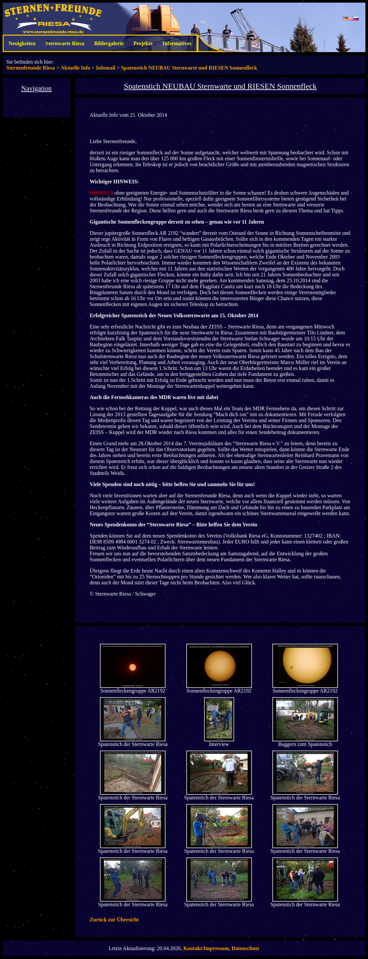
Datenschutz (245, 948)
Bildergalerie (109, 43)
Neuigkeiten (22, 43)
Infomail (105, 68)
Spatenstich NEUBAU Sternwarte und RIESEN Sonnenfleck (189, 68)
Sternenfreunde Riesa (30, 68)
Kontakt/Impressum (206, 948)
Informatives (177, 43)
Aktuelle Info (75, 68)
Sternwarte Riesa (65, 43)
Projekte (142, 43)
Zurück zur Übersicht (114, 919)
